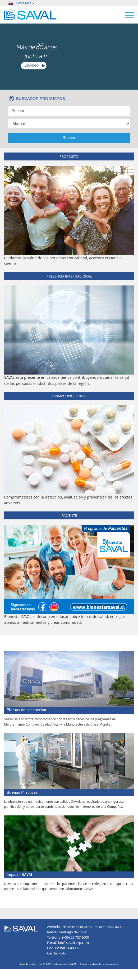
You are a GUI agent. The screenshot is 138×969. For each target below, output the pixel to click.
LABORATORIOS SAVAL (30, 15)
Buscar (69, 138)
